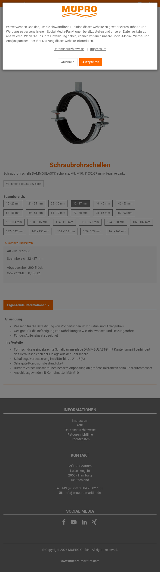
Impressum (98, 49)
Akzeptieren (90, 62)
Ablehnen (67, 62)
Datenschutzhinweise (69, 49)
